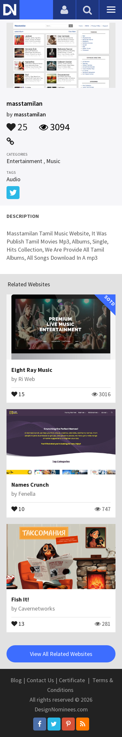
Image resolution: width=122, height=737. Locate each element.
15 (17, 393)
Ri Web (26, 379)
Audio (13, 179)
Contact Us (40, 680)
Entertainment (24, 161)
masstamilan (30, 114)
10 (17, 508)
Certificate (72, 680)
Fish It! (20, 599)
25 (17, 124)
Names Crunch (30, 484)
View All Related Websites (61, 654)
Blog (16, 680)
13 (17, 623)
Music (53, 161)
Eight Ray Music (31, 370)
